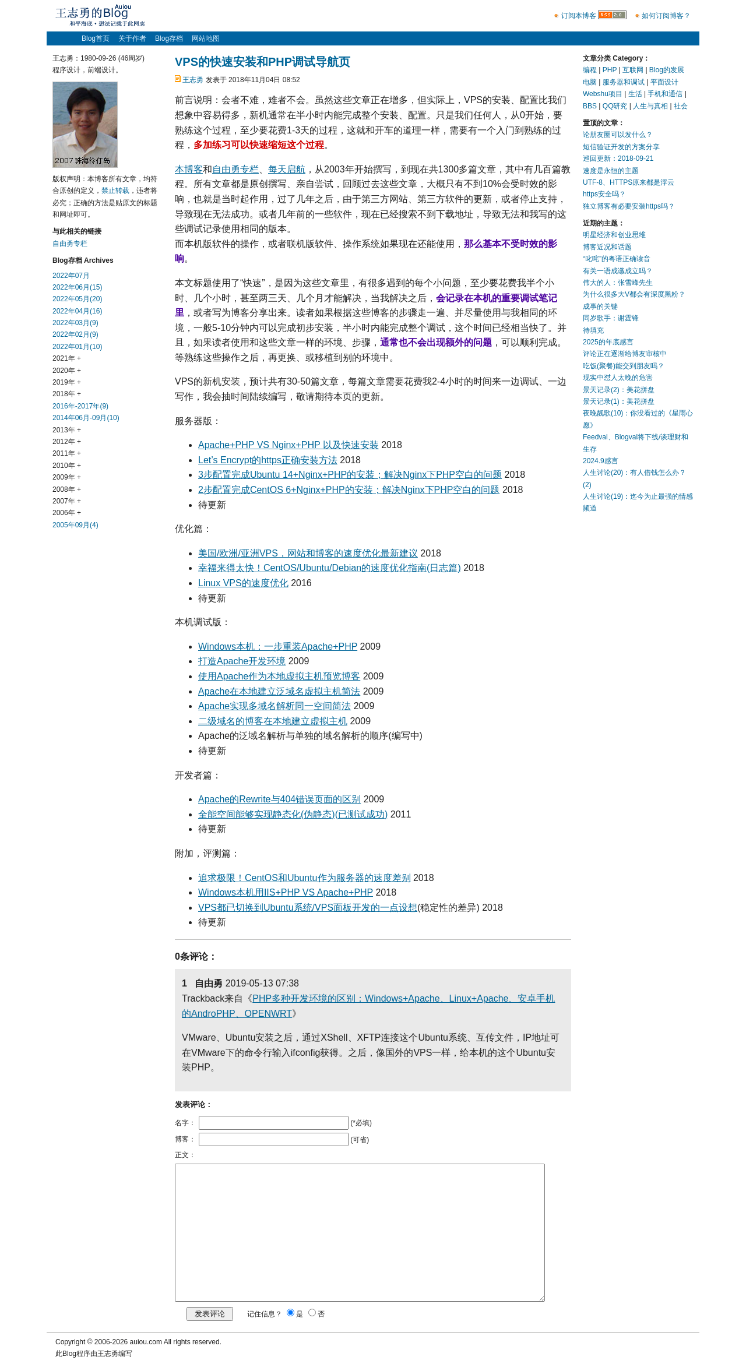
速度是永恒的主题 (611, 171)
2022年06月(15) (77, 287)
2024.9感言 (600, 461)
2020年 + (66, 371)
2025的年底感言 (608, 342)
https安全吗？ (604, 194)
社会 (681, 106)
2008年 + (66, 489)
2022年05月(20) (77, 299)
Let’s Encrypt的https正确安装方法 (267, 460)
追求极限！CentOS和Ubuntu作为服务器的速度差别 (304, 878)
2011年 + (66, 453)
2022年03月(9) (75, 323)
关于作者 (132, 38)
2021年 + (66, 358)
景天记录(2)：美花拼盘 (618, 390)
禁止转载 (115, 190)
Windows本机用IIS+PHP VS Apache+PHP (285, 892)
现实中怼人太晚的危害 (618, 378)
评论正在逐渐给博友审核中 (625, 354)
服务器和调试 (624, 82)
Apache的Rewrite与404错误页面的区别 (279, 799)
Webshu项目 (602, 94)
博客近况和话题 (607, 247)
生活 (635, 94)
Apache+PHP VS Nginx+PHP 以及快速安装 (288, 445)
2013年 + (66, 430)
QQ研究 (615, 106)
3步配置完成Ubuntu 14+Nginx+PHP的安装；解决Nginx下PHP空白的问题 (350, 475)
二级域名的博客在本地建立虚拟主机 (272, 721)
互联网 (632, 70)
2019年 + (66, 382)
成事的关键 (600, 306)
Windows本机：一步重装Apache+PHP (277, 646)
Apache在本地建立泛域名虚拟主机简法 (279, 691)
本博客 (189, 169)
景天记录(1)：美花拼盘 (618, 401)
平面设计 (664, 82)
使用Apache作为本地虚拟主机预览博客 (279, 676)
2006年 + (66, 513)
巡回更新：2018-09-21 (618, 158)
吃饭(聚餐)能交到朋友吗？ (623, 366)
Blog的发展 (666, 70)
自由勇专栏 (235, 169)
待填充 (593, 330)
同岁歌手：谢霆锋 (611, 318)
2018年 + (66, 394)
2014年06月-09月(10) (85, 418)
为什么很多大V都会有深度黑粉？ (634, 294)
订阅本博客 (578, 16)
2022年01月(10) (77, 347)
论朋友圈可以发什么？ (618, 135)
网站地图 (206, 38)
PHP (610, 70)
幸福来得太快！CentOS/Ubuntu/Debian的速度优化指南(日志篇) (329, 568)
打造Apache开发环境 (242, 661)
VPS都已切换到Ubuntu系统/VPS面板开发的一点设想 (307, 907)
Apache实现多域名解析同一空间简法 (274, 706)
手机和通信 (665, 94)
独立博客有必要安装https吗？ (629, 206)
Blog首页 (96, 38)
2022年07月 (71, 276)
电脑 (590, 82)
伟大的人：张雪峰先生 (618, 283)
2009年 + (66, 477)
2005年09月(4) (75, 525)
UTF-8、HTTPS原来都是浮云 (628, 182)
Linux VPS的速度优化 (243, 583)
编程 (590, 70)
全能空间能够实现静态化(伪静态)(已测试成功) (293, 814)
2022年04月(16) (77, 311)
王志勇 (192, 80)
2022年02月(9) (75, 334)
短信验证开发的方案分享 (621, 147)
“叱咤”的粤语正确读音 (616, 259)
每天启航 (286, 169)
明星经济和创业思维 (614, 235)
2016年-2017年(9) (80, 406)
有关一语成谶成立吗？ (618, 271)
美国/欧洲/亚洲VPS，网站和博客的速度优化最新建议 (308, 553)
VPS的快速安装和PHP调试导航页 (262, 61)
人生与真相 (650, 106)
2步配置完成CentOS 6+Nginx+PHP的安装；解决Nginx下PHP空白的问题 (348, 490)
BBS (590, 106)
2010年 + (66, 465)
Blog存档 (169, 38)
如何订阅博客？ (666, 16)
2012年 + (66, 442)
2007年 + (66, 501)
